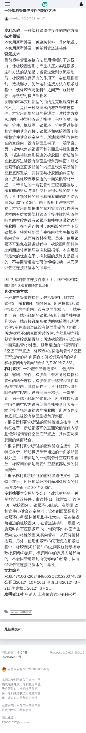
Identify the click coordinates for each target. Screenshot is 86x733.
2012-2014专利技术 (21, 612)
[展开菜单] (7, 4)
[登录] (81, 4)
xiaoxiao (14, 18)
